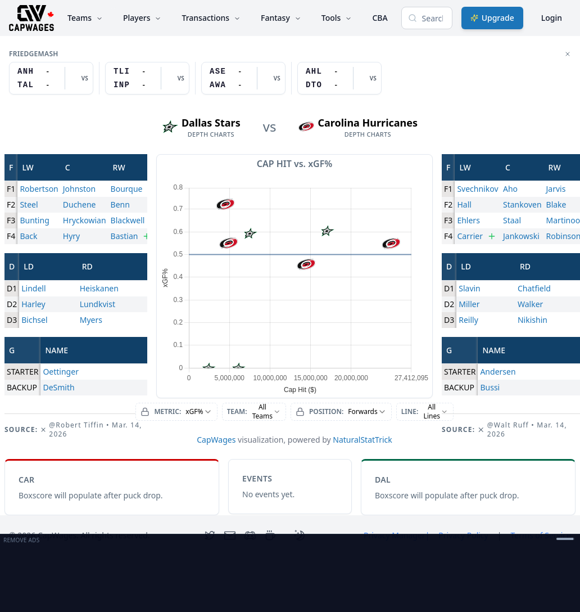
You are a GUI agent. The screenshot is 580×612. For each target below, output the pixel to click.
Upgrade (492, 17)
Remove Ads (21, 540)
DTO (314, 84)
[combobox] (176, 412)
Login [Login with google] (551, 17)
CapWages (216, 439)
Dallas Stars (211, 122)
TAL (25, 84)
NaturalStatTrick (362, 439)
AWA (218, 84)
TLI (122, 71)
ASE (218, 71)
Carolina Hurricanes (368, 122)
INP (122, 84)
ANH (25, 71)
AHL (314, 71)
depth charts (211, 134)
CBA (379, 17)
